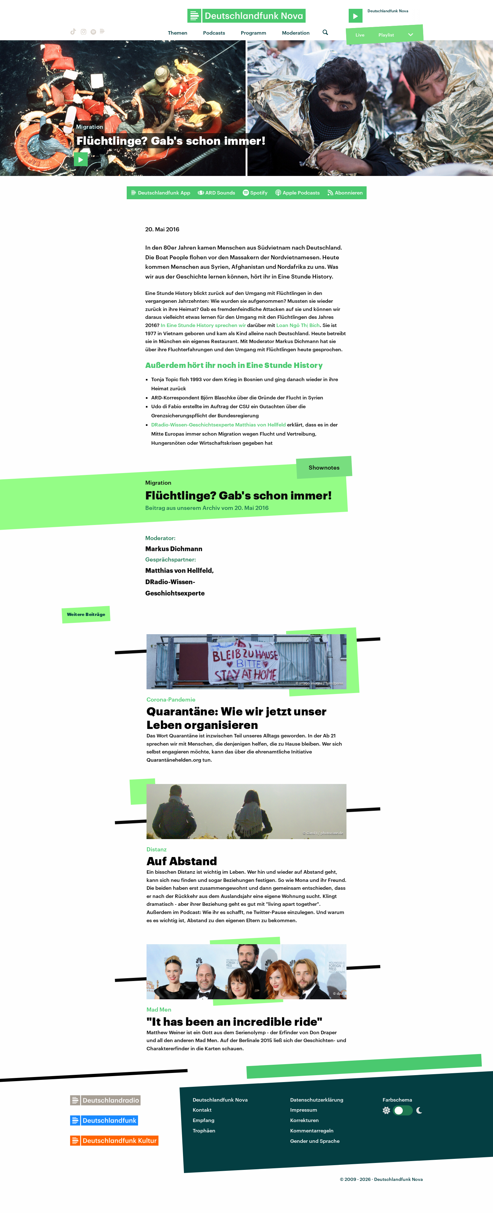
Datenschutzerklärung (316, 1100)
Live (360, 34)
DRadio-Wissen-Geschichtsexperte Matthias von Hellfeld (218, 424)
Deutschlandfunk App (160, 192)
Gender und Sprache (315, 1141)
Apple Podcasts (297, 192)
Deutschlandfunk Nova (220, 1100)
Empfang (203, 1120)
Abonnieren (345, 192)
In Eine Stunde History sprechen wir (203, 325)
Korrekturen (304, 1120)
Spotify (255, 192)
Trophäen (204, 1130)
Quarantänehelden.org (174, 760)
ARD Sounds (216, 192)
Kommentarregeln (312, 1130)
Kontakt (202, 1110)
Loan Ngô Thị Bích (298, 325)
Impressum (303, 1110)
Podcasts (214, 33)
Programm (253, 33)
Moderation (296, 33)
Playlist (386, 34)
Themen (177, 33)
